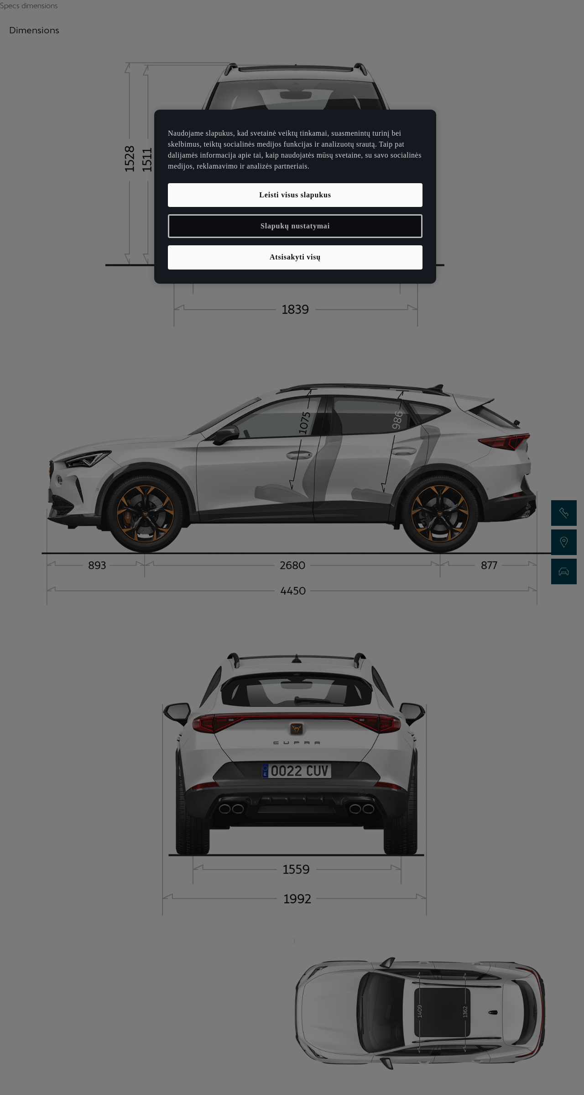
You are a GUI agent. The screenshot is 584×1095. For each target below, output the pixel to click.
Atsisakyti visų (295, 257)
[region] (295, 197)
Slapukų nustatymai (295, 226)
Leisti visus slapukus (295, 195)
